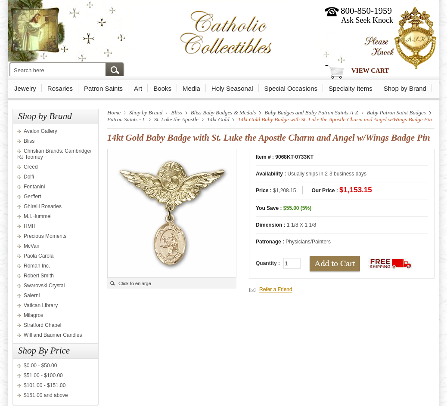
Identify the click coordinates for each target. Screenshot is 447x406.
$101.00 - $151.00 (44, 385)
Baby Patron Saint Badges (396, 112)
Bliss (29, 141)
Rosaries (60, 88)
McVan (31, 246)
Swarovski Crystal (44, 286)
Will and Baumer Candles (53, 335)
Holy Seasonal (232, 88)
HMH (29, 226)
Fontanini (34, 187)
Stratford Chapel (42, 325)
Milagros (33, 315)
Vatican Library (41, 305)
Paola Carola (38, 256)
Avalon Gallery (40, 131)
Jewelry (25, 88)
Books (162, 88)
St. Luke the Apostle (176, 119)
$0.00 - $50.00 (40, 366)
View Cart (370, 70)
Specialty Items (350, 88)
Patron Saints (103, 88)
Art (138, 88)
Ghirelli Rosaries (43, 206)
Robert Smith (39, 276)
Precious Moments (45, 236)
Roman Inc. (37, 266)
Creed (31, 167)
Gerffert (32, 197)
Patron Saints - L (126, 119)
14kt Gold (218, 119)
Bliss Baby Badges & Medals (223, 112)
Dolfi (29, 177)
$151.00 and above (46, 395)
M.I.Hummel (38, 216)
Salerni (32, 295)
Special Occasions (290, 88)
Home (114, 112)
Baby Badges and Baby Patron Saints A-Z (311, 112)
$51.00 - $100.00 (43, 375)
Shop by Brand (405, 88)
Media (191, 88)
